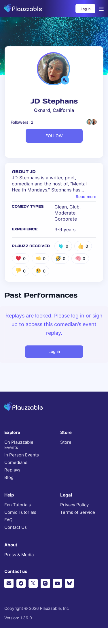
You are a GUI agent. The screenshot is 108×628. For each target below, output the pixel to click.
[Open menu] (101, 9)
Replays (12, 470)
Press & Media (19, 554)
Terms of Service (77, 512)
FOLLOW (54, 135)
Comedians (15, 462)
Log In (85, 9)
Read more (86, 196)
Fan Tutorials (17, 504)
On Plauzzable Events (18, 445)
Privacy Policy (74, 504)
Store (65, 442)
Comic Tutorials (20, 512)
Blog (9, 477)
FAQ (8, 519)
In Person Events (21, 455)
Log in (54, 351)
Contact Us (15, 527)
